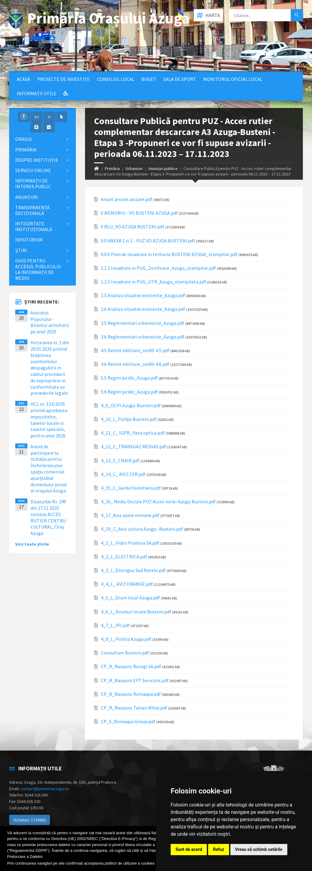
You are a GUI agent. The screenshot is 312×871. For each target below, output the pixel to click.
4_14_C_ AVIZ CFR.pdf (123, 474)
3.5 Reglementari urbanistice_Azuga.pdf (142, 323)
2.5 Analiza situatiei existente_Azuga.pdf (143, 295)
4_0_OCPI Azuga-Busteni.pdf (131, 405)
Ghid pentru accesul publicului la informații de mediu (38, 269)
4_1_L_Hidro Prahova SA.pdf (130, 543)
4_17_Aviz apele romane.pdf (130, 515)
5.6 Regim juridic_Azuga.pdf (129, 392)
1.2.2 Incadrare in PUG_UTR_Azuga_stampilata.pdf (153, 282)
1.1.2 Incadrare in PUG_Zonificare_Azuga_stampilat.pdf (158, 268)
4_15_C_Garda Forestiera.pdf (131, 488)
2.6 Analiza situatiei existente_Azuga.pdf (143, 309)
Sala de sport (179, 79)
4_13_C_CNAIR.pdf (120, 460)
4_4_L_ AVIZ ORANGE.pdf (127, 584)
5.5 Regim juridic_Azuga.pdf (129, 378)
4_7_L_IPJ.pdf (115, 625)
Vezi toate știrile (32, 544)
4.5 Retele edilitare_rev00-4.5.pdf (135, 350)
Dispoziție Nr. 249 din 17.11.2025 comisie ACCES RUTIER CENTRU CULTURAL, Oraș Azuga (48, 517)
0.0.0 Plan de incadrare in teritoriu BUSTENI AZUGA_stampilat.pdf (169, 254)
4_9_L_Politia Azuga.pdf (126, 639)
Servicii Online (33, 170)
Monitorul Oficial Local (232, 79)
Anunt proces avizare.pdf (126, 199)
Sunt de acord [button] (189, 849)
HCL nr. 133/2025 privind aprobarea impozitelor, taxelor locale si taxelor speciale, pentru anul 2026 (48, 420)
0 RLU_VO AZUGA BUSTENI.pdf (132, 227)
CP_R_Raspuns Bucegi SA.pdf (131, 666)
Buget (148, 79)
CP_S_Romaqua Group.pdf (128, 721)
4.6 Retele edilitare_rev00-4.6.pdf (135, 364)
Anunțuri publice (163, 168)
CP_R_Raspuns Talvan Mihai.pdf (134, 708)
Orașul (24, 139)
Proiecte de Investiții (63, 79)
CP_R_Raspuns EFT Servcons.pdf (135, 680)
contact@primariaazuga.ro (44, 788)
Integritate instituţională (33, 226)
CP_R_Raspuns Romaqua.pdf (131, 694)
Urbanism (134, 168)
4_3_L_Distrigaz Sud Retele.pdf (133, 570)
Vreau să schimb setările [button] (258, 849)
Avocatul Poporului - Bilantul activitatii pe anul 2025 (49, 322)
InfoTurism (29, 240)
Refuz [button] (218, 849)
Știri (21, 250)
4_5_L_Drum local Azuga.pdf (130, 598)
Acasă (23, 79)
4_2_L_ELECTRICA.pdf (124, 557)
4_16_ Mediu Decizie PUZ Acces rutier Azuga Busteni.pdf (158, 502)
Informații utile (36, 93)
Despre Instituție (36, 160)
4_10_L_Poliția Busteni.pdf (129, 419)
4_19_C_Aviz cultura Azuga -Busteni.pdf (142, 529)
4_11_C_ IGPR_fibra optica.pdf (133, 433)
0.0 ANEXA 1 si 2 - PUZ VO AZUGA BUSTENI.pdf (148, 241)
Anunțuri (26, 197)
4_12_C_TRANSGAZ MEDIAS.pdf (133, 446)
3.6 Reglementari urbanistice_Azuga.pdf (142, 337)
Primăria (112, 168)
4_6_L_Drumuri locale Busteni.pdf (136, 612)
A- (49, 117)
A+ (36, 117)
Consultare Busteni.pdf (125, 653)
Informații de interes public (33, 183)
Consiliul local (115, 79)
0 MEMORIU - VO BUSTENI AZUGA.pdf (139, 213)
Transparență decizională (32, 210)
